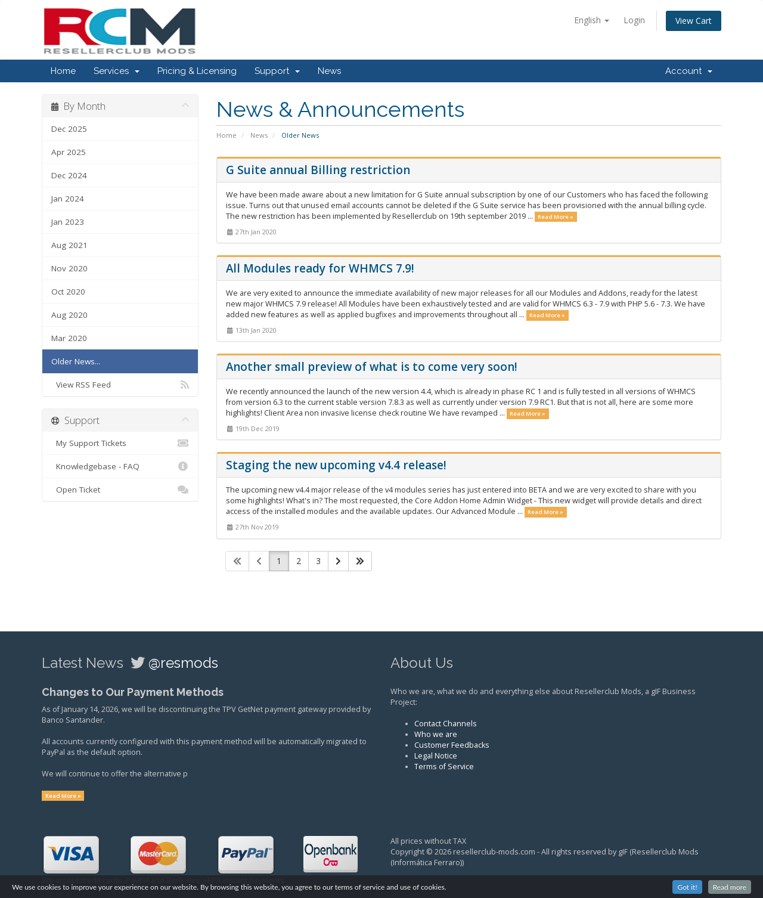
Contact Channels (445, 724)
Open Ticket (120, 489)
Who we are (435, 734)
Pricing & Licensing (197, 71)
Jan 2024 (67, 198)
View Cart (693, 20)
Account (688, 71)
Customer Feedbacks (451, 745)
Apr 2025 (68, 152)
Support (277, 71)
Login (634, 20)
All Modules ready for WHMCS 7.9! (320, 268)
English (591, 20)
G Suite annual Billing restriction (318, 170)
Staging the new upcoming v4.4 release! (336, 465)
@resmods (183, 662)
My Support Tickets (120, 443)
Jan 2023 (67, 221)
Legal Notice (435, 756)
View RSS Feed (120, 384)
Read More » (555, 217)
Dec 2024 (69, 175)
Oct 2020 (68, 291)
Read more (729, 888)
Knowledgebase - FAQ (120, 466)
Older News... (75, 361)
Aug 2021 (69, 245)
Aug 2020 (69, 314)
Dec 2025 (69, 128)
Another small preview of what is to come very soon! (371, 366)
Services (116, 71)
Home (63, 71)
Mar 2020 (69, 338)
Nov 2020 (69, 268)
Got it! (687, 888)
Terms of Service (444, 766)
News (329, 71)
